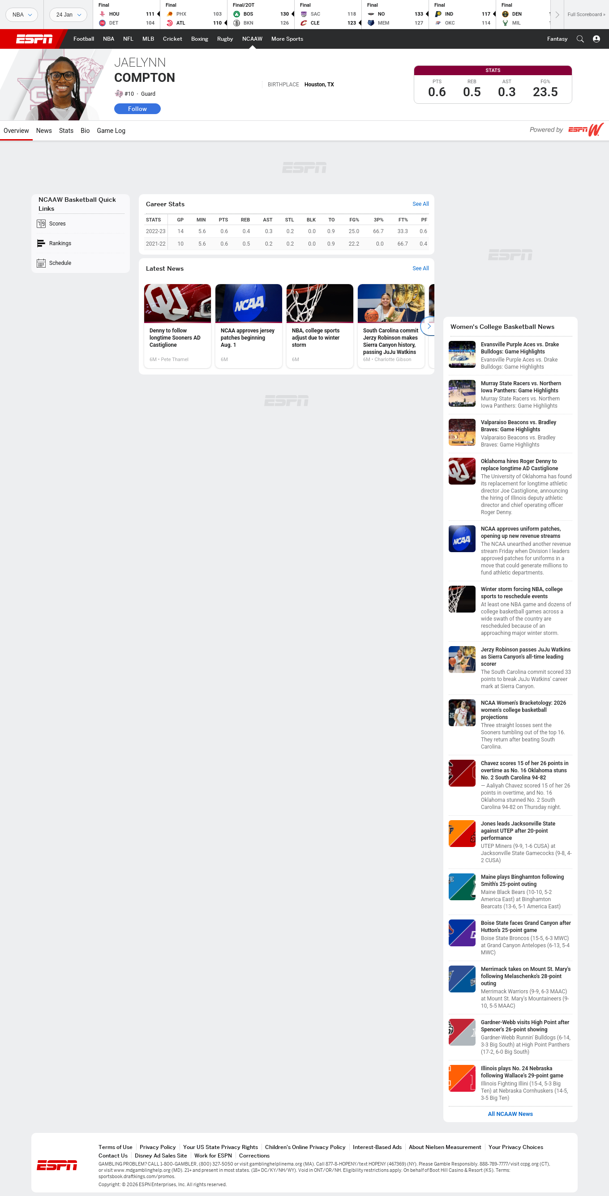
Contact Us (113, 1155)
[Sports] (22, 14)
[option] (177, 326)
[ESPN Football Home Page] (83, 39)
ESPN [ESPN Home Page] (34, 39)
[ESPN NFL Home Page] (128, 39)
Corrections (254, 1155)
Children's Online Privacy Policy (305, 1147)
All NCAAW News (510, 1114)
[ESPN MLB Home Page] (148, 39)
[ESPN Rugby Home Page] (225, 39)
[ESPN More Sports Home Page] (287, 39)
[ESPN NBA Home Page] (108, 39)
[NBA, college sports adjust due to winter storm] (320, 326)
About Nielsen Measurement (445, 1147)
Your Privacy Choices (516, 1147)
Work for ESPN (213, 1155)
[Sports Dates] (68, 14)
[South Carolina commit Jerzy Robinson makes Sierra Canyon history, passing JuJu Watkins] (391, 326)
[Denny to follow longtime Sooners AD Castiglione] (177, 326)
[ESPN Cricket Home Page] (172, 39)
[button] (580, 39)
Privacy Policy (158, 1147)
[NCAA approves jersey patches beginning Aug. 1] (248, 326)
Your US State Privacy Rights (220, 1147)
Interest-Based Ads (377, 1147)
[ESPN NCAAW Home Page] (252, 39)
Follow (137, 109)
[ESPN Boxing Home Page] (199, 39)
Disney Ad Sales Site (161, 1155)
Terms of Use (116, 1147)
